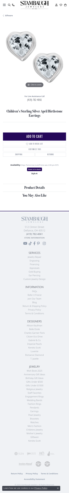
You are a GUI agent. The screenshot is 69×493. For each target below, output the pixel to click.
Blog (34, 302)
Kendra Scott (34, 347)
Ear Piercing (34, 275)
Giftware (9, 15)
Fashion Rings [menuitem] (34, 404)
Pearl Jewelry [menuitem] (34, 415)
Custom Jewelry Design (34, 279)
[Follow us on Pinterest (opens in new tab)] (38, 243)
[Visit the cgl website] (47, 464)
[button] (9, 5)
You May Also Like (34, 195)
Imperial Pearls (34, 344)
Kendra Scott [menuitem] (34, 440)
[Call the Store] (34, 234)
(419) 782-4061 (34, 100)
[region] (34, 57)
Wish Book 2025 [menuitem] (34, 370)
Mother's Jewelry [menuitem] (34, 433)
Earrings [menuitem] (34, 411)
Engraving (34, 260)
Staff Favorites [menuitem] (34, 392)
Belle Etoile (34, 329)
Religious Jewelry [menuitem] (34, 389)
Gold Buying (34, 271)
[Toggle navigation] (4, 5)
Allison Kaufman (34, 325)
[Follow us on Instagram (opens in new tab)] (44, 243)
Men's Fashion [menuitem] (34, 426)
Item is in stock (34, 169)
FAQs (34, 291)
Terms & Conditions (34, 313)
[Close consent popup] (58, 488)
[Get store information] (34, 238)
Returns (50, 154)
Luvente (34, 351)
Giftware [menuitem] (34, 437)
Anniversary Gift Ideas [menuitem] (34, 374)
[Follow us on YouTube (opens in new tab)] (25, 243)
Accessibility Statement (34, 479)
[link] (13, 5)
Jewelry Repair (34, 257)
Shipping (18, 154)
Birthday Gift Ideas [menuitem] (35, 378)
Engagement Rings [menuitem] (34, 396)
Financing (34, 264)
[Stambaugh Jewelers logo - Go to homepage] (34, 5)
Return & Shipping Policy (35, 306)
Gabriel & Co (34, 340)
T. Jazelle (34, 358)
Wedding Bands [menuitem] (34, 400)
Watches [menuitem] (34, 422)
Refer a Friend (34, 295)
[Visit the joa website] (51, 454)
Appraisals (35, 268)
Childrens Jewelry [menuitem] (34, 429)
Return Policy (17, 473)
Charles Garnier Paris (34, 332)
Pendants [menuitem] (34, 407)
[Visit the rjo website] (42, 454)
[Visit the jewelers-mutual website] (25, 464)
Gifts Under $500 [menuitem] (34, 381)
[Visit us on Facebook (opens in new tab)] (34, 243)
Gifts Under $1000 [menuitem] (34, 385)
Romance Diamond (34, 355)
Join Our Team (34, 298)
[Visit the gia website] (19, 454)
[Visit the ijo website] (31, 454)
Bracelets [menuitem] (34, 418)
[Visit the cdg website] (38, 464)
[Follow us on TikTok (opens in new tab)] (30, 243)
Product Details (34, 188)
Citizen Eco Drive (34, 336)
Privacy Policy (34, 309)
